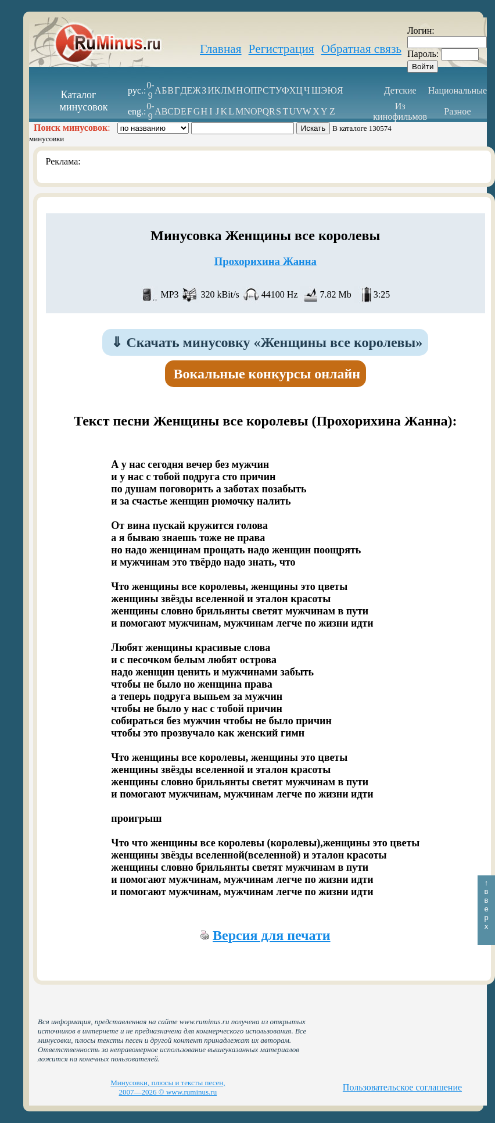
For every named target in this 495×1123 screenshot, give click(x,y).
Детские (400, 90)
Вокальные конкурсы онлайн (267, 373)
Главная (221, 49)
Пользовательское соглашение (402, 1087)
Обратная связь (361, 49)
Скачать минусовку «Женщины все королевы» (266, 342)
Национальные (457, 90)
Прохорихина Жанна (265, 261)
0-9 (150, 90)
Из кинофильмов (400, 111)
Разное (457, 111)
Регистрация (281, 49)
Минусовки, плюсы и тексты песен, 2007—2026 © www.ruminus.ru (167, 1087)
